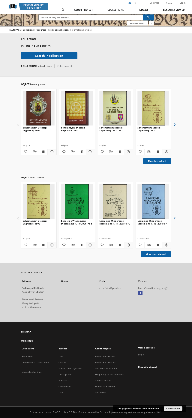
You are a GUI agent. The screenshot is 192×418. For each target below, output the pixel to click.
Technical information (106, 368)
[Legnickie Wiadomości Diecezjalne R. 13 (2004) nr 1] (153, 201)
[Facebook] (140, 293)
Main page (27, 340)
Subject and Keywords (70, 368)
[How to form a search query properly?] (151, 23)
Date (61, 392)
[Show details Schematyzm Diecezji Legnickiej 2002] (89, 151)
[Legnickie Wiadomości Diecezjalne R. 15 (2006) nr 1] (77, 201)
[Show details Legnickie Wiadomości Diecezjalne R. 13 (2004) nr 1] (166, 245)
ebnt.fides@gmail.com (111, 288)
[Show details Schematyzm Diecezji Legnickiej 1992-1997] (128, 151)
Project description (105, 356)
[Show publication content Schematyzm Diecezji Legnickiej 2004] (43, 151)
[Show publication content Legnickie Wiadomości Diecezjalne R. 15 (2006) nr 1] (81, 245)
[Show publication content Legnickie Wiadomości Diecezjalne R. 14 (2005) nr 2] (119, 245)
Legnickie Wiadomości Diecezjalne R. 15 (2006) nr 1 (76, 222)
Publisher (63, 380)
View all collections (32, 372)
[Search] (148, 17)
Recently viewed (174, 9)
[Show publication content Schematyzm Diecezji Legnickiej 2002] (81, 151)
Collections (115, 9)
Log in (141, 354)
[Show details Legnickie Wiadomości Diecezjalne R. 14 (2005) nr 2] (128, 245)
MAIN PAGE (15, 29)
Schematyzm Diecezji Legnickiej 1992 (149, 129)
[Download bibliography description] (34, 151)
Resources (41, 29)
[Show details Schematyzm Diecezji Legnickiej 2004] (51, 151)
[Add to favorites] (25, 151)
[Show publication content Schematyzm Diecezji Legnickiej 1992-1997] (119, 151)
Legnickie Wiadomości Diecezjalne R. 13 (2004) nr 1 (152, 222)
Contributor (64, 386)
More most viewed (156, 254)
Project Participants (105, 362)
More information (150, 408)
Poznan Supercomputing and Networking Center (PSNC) (131, 412)
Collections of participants (35, 362)
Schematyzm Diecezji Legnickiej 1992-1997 (111, 129)
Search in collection (49, 56)
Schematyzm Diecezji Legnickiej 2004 (35, 129)
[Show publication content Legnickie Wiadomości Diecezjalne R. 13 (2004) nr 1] (157, 245)
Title (60, 356)
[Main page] (62, 10)
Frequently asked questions (109, 374)
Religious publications (59, 29)
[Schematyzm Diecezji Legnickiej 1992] (153, 108)
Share (169, 3)
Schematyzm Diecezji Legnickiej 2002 (73, 129)
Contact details (103, 380)
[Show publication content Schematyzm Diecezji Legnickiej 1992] (157, 151)
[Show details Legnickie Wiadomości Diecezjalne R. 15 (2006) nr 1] (89, 245)
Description (64, 374)
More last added (157, 161)
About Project (83, 9)
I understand (173, 408)
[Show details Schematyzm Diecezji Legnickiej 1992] (166, 151)
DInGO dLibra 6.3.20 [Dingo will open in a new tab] (64, 412)
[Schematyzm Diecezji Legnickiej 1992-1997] (115, 108)
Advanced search (137, 23)
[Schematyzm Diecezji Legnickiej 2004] (38, 108)
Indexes (144, 9)
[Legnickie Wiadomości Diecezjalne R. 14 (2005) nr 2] (115, 201)
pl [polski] (135, 3)
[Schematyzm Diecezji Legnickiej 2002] (77, 108)
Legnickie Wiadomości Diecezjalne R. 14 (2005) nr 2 (114, 222)
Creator (62, 362)
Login (182, 2)
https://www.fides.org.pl (152, 288)
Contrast (154, 2)
